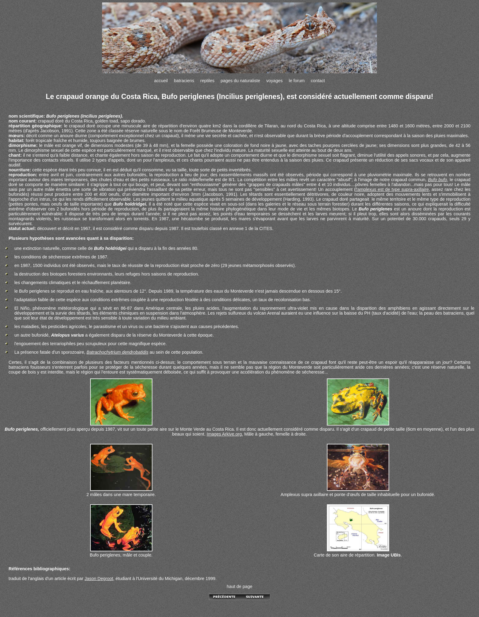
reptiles (207, 80)
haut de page (239, 586)
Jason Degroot (99, 578)
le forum (297, 80)
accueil (161, 80)
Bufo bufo (437, 179)
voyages (274, 80)
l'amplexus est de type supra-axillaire (392, 189)
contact (318, 80)
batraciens (184, 80)
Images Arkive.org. (225, 434)
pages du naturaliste (240, 80)
